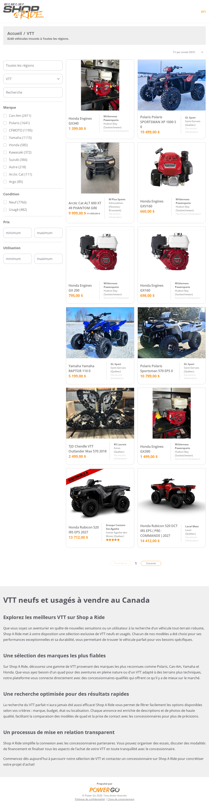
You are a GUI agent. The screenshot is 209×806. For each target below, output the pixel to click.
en (203, 11)
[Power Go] (104, 790)
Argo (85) (16, 181)
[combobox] (33, 65)
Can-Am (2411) (20, 115)
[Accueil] (24, 11)
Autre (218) (17, 167)
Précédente (120, 563)
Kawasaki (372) (20, 152)
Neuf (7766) (18, 202)
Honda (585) (18, 145)
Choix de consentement (121, 799)
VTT (30, 33)
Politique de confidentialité (90, 799)
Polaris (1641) (19, 123)
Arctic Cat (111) (20, 174)
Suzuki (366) (18, 159)
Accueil (14, 33)
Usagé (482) (18, 209)
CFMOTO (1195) (20, 130)
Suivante (151, 563)
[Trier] (188, 52)
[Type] (33, 79)
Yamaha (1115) (20, 137)
